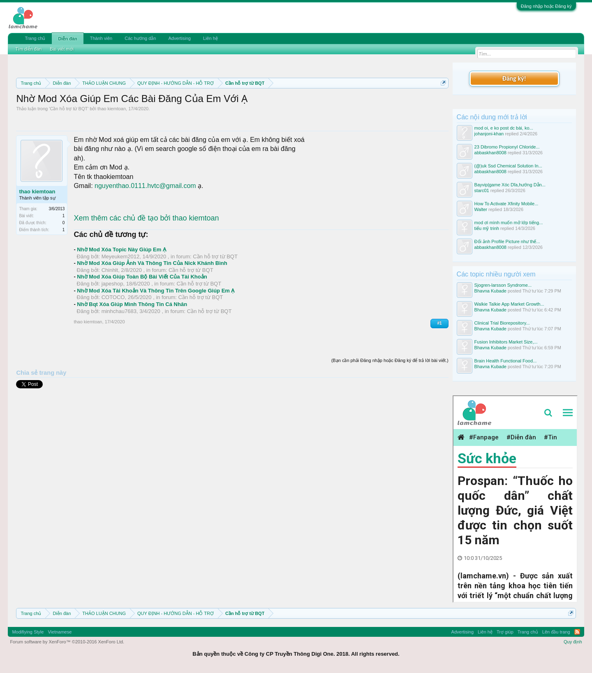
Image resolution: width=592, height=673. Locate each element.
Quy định (573, 641)
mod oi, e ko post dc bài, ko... (503, 127)
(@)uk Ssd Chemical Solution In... (508, 165)
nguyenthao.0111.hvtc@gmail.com (145, 185)
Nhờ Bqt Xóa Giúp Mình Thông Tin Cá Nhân (132, 304)
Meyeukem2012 (121, 256)
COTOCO (113, 297)
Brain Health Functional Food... (505, 360)
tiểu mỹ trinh (486, 228)
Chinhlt (110, 270)
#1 (439, 323)
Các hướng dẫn (140, 38)
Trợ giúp (505, 631)
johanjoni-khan (489, 133)
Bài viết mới (62, 48)
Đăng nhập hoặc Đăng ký (546, 6)
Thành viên (101, 38)
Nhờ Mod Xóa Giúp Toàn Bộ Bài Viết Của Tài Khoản (142, 277)
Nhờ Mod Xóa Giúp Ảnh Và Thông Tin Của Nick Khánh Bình (152, 263)
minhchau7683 (119, 311)
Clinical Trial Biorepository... (502, 322)
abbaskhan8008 (490, 152)
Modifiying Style (28, 631)
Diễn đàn (67, 38)
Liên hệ (210, 38)
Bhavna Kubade (490, 290)
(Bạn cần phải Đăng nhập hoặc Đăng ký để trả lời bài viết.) (390, 360)
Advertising (179, 38)
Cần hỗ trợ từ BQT (69, 108)
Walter (480, 209)
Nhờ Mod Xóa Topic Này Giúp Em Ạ (121, 249)
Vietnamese (60, 631)
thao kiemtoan (111, 108)
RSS (577, 632)
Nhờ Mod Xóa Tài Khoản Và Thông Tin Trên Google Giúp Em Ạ (155, 291)
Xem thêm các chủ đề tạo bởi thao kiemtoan (146, 218)
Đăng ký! (514, 78)
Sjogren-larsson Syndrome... (503, 285)
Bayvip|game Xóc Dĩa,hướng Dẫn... (510, 184)
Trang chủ (35, 38)
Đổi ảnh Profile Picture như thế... (507, 241)
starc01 (481, 190)
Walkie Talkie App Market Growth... (509, 304)
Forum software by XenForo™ (67, 641)
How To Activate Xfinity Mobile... (506, 203)
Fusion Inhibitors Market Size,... (506, 341)
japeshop (112, 284)
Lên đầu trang (556, 631)
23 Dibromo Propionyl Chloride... (507, 146)
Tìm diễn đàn (28, 48)
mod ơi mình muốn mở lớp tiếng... (508, 222)
